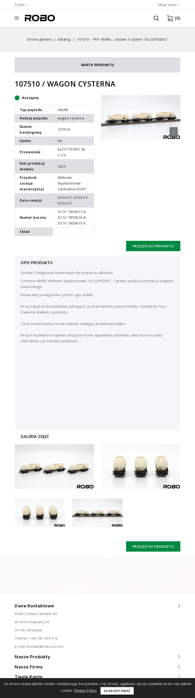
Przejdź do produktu (153, 246)
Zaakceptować (117, 691)
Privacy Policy (85, 690)
